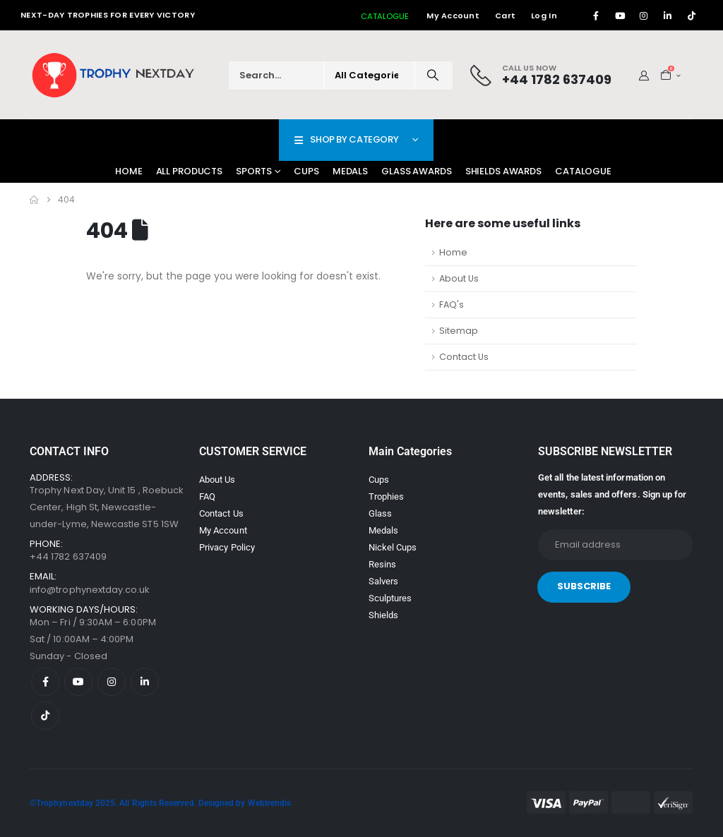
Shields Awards (503, 171)
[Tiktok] (692, 15)
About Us (459, 278)
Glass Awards (416, 171)
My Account (452, 15)
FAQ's (451, 305)
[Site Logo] (114, 75)
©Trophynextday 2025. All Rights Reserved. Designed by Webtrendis (160, 803)
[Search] (433, 75)
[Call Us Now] (540, 75)
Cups (306, 171)
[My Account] (644, 75)
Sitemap (458, 331)
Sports (253, 171)
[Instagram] (644, 15)
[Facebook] (596, 15)
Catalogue (583, 171)
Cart (505, 15)
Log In (544, 15)
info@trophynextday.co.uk (90, 589)
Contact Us (464, 357)
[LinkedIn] (668, 15)
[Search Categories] (369, 75)
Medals (350, 171)
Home (129, 171)
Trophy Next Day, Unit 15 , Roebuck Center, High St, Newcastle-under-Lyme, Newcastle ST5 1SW (107, 507)
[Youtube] (620, 15)
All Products (189, 171)
